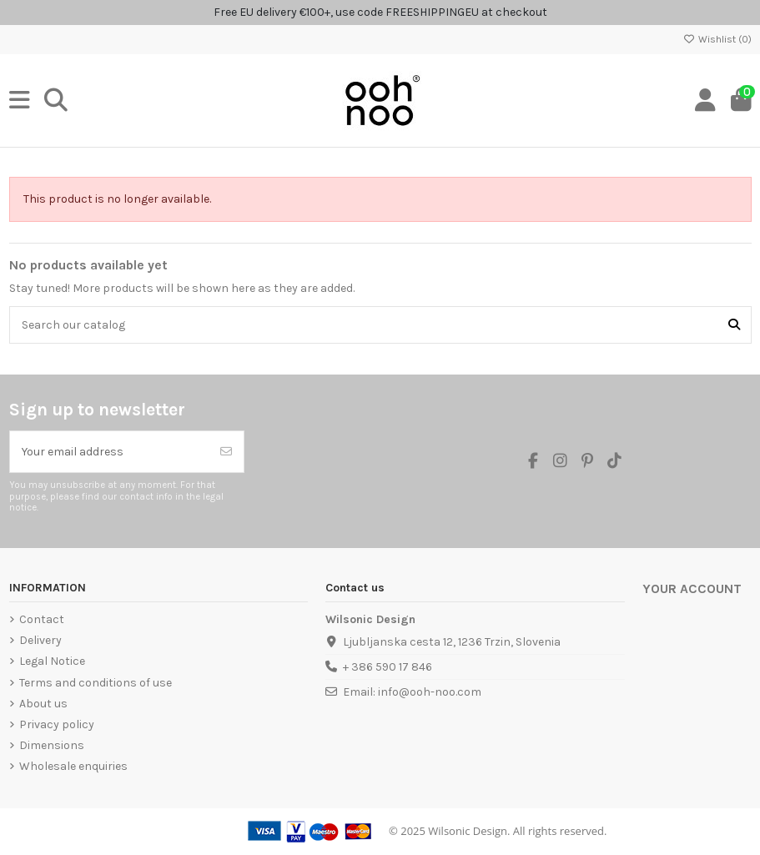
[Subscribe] (226, 451)
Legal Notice (52, 661)
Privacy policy (56, 724)
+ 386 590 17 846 (387, 667)
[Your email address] (110, 451)
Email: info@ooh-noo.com (412, 692)
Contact (41, 619)
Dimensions (51, 745)
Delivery (40, 640)
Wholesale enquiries (73, 766)
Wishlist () (717, 39)
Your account (692, 588)
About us (43, 704)
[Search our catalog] (734, 325)
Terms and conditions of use (95, 683)
